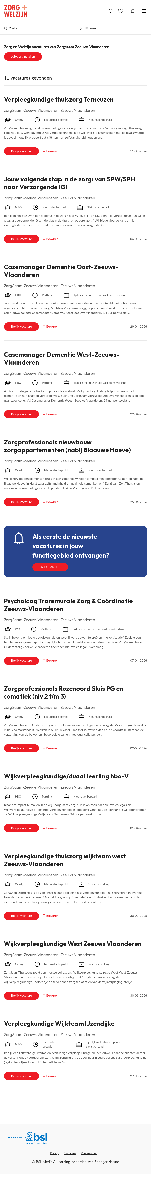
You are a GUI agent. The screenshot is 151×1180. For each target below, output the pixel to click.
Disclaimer (70, 1153)
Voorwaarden (89, 1153)
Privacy (54, 1153)
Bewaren (52, 151)
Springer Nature (107, 1161)
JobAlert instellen (23, 56)
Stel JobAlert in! (50, 567)
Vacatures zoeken (111, 11)
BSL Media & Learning (53, 1161)
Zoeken (11, 28)
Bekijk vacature (21, 151)
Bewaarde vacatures (121, 11)
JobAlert (132, 11)
